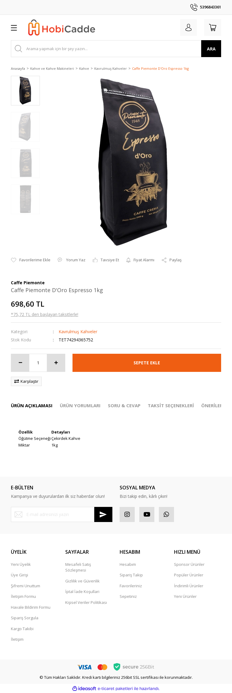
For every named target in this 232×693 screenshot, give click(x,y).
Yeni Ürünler (185, 596)
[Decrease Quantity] (20, 363)
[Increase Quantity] (56, 363)
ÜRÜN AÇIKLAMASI (32, 405)
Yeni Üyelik (21, 564)
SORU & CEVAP (124, 405)
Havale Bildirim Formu (30, 607)
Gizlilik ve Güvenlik (82, 581)
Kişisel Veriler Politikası (86, 602)
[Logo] (61, 27)
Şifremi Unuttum (25, 585)
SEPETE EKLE (147, 363)
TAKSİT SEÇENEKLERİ (171, 405)
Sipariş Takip (131, 575)
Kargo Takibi (22, 628)
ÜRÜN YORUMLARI (80, 405)
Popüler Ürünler (188, 575)
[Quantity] (38, 363)
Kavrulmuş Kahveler (78, 331)
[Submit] (103, 514)
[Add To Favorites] (30, 260)
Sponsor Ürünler (189, 564)
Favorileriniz (131, 585)
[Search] (116, 48)
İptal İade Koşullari (82, 591)
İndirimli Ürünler (188, 585)
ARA (211, 49)
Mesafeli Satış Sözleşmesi (78, 567)
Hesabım (128, 564)
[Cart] (212, 27)
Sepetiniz (128, 596)
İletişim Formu (23, 596)
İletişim (17, 639)
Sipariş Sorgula (24, 617)
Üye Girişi (19, 575)
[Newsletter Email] (61, 514)
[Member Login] (188, 27)
